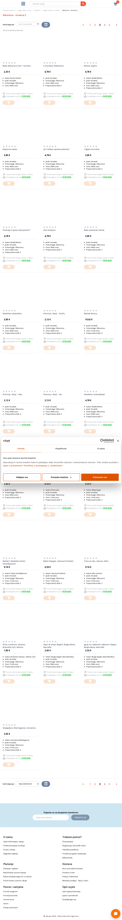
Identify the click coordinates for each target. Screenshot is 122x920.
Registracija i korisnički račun (74, 845)
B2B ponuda (67, 857)
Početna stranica (8, 10)
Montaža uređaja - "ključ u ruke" (75, 880)
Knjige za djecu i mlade (51, 10)
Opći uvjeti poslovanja (71, 891)
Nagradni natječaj (10, 853)
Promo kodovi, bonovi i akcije (15, 880)
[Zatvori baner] (118, 441)
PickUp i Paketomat (70, 876)
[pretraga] (83, 3)
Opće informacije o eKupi (13, 841)
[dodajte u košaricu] (9, 102)
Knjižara (37, 10)
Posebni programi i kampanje (74, 853)
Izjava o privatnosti (70, 895)
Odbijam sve (22, 477)
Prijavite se (80, 817)
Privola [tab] (21, 448)
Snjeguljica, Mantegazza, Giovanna (19, 728)
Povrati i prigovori (10, 891)
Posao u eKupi (9, 849)
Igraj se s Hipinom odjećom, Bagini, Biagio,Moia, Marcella (100, 645)
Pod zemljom (49, 230)
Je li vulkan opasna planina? (56, 149)
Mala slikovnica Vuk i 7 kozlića (17, 66)
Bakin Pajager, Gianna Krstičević (58, 561)
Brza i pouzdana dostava (72, 868)
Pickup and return (10, 907)
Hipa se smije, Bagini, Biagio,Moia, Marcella (59, 645)
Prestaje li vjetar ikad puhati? (16, 230)
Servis (5, 903)
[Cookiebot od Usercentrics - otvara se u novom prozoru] (102, 441)
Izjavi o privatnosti (12, 465)
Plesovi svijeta (90, 66)
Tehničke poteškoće (70, 849)
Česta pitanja (67, 841)
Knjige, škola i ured (24, 10)
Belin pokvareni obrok (94, 230)
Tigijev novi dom (91, 149)
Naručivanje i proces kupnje (14, 872)
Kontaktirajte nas (69, 899)
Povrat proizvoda (10, 895)
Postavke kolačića (61, 477)
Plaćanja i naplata (10, 868)
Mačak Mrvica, (90, 313)
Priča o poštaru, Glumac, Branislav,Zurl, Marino (14, 645)
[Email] (51, 817)
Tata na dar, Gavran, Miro (96, 561)
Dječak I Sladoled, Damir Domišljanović (14, 562)
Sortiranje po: (8, 24)
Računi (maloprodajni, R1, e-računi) (17, 876)
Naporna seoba (10, 149)
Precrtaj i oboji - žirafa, (54, 313)
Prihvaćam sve (100, 477)
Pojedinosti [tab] (61, 448)
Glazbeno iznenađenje (94, 394)
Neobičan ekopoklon (12, 313)
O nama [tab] (101, 448)
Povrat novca (8, 899)
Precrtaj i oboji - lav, (52, 394)
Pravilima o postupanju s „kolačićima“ (43, 465)
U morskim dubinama (53, 66)
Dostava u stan (68, 872)
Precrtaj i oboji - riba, (12, 394)
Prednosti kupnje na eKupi (14, 845)
